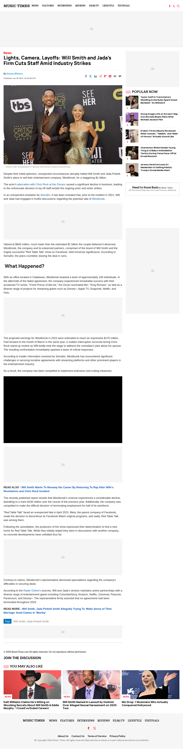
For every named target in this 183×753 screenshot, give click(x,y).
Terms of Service (97, 736)
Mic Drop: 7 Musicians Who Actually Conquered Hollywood (145, 703)
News (35, 5)
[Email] (115, 76)
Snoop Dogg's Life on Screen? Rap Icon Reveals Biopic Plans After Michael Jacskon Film (159, 116)
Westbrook (98, 198)
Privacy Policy (117, 736)
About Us (63, 736)
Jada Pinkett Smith (38, 621)
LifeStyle (108, 5)
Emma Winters (15, 73)
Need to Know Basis (145, 187)
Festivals (124, 5)
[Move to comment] (120, 76)
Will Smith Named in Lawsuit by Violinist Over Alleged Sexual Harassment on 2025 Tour (90, 705)
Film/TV (94, 5)
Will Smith (19, 621)
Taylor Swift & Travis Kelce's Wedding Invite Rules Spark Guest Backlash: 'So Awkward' (159, 100)
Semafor (45, 194)
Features (48, 5)
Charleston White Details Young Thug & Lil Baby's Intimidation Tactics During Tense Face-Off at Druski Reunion (158, 152)
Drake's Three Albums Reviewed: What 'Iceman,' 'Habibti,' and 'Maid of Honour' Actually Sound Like (159, 133)
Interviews (64, 5)
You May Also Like (26, 666)
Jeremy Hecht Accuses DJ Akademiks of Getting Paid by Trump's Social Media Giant (156, 167)
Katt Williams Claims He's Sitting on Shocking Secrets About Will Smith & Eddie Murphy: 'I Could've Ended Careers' (31, 705)
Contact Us (77, 736)
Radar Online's (32, 590)
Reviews (80, 5)
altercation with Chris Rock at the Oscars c (42, 184)
